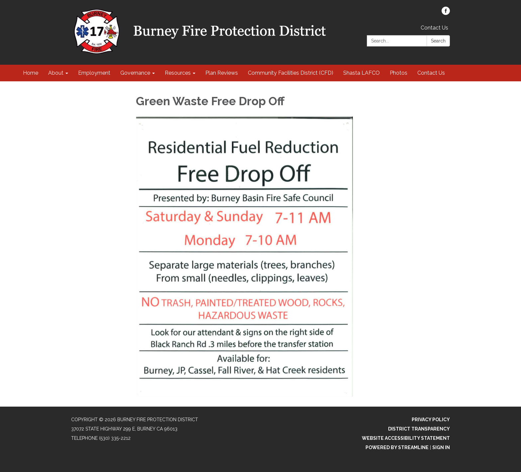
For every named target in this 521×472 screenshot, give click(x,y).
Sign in (441, 447)
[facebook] (446, 13)
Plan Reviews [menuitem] (221, 73)
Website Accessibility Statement (406, 438)
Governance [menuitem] (135, 73)
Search (438, 40)
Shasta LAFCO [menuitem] (361, 73)
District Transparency (419, 429)
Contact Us (434, 28)
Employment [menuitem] (94, 73)
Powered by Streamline (397, 447)
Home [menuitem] (30, 73)
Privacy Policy (431, 419)
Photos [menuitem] (398, 73)
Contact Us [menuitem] (431, 73)
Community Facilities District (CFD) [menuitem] (290, 73)
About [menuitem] (55, 73)
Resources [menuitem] (178, 73)
